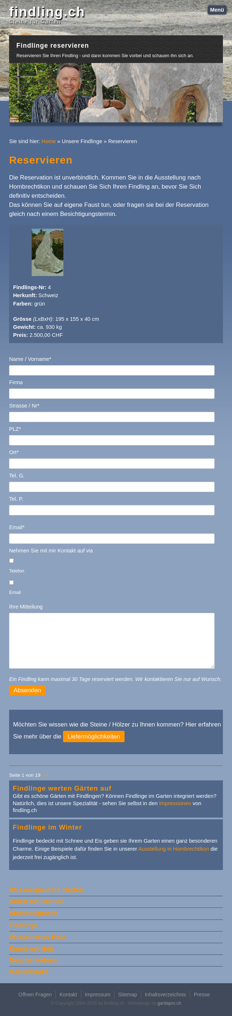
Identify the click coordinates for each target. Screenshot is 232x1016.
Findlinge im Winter (47, 827)
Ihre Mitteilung (26, 607)
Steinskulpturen (33, 913)
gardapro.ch (169, 1003)
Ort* (14, 452)
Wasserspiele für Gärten (46, 890)
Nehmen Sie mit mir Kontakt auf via (51, 551)
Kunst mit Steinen (36, 901)
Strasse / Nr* (24, 406)
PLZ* (15, 429)
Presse (202, 994)
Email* (16, 527)
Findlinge (23, 925)
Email (15, 592)
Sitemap (127, 994)
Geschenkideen (33, 960)
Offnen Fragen (35, 994)
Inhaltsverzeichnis (165, 994)
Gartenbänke (29, 972)
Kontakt (68, 994)
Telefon (16, 571)
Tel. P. (16, 499)
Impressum (98, 994)
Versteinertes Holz (37, 937)
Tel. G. (16, 476)
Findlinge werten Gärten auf (62, 788)
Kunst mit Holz (31, 948)
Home (49, 141)
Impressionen (175, 803)
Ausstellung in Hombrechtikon (173, 849)
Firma (16, 382)
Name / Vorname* (30, 359)
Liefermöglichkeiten (93, 736)
